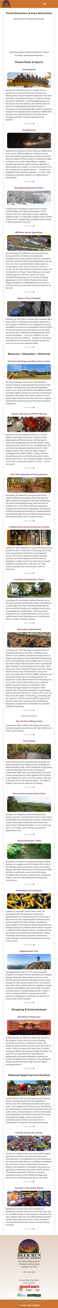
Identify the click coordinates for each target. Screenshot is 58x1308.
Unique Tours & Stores (17, 52)
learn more (29, 124)
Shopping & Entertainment (33, 55)
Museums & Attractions (34, 52)
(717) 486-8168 (29, 1272)
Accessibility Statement (29, 1280)
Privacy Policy (29, 1283)
